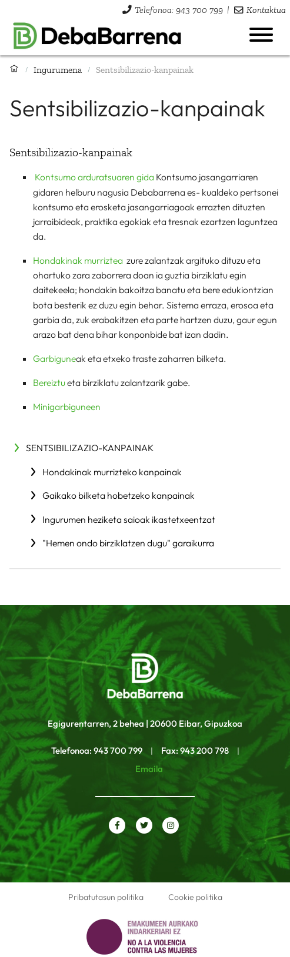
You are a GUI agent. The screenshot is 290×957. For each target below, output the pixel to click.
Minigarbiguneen (67, 406)
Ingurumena (58, 69)
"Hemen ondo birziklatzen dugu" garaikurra (128, 543)
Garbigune (54, 358)
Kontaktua (266, 9)
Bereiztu (49, 382)
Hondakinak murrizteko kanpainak (112, 472)
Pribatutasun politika (106, 897)
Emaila (149, 768)
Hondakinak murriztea (79, 260)
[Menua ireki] (261, 35)
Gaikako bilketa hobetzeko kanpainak (118, 495)
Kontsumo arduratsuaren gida (94, 177)
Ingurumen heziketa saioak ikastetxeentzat (128, 519)
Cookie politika (195, 897)
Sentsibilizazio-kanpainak (90, 448)
